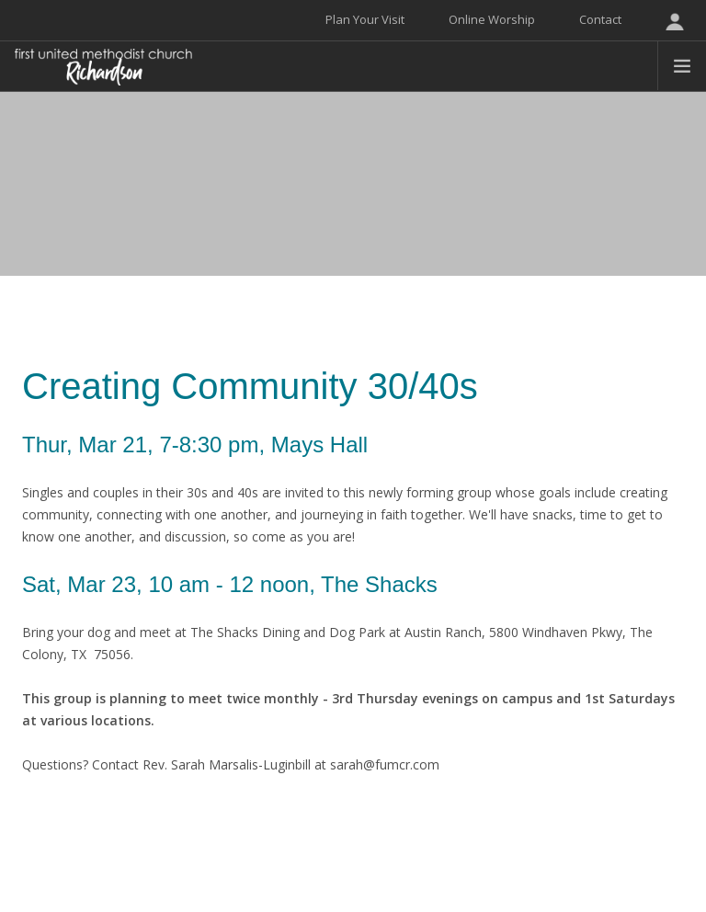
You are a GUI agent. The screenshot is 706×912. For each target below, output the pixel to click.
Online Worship (492, 19)
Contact (600, 19)
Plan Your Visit (364, 19)
